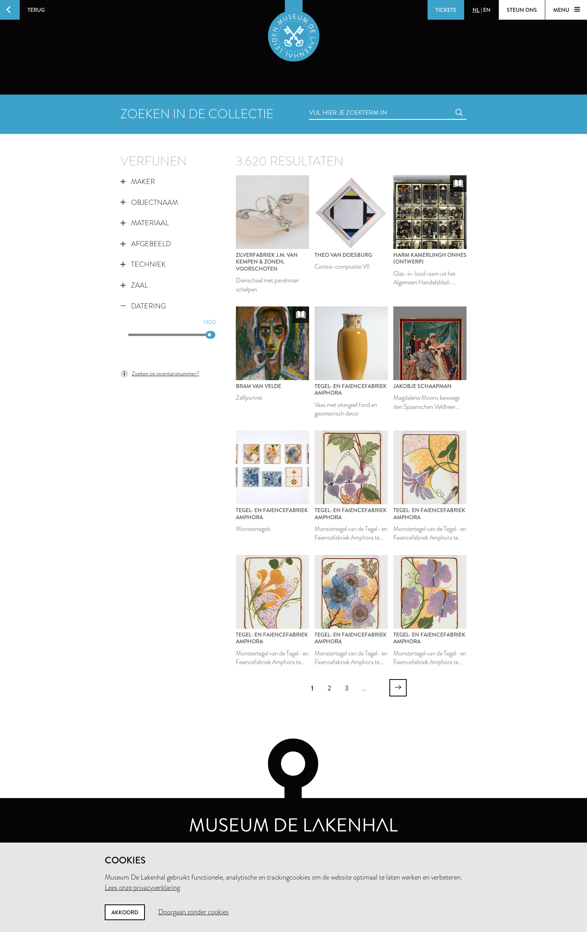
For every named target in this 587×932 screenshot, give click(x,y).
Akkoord (124, 912)
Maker (137, 181)
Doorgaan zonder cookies (193, 912)
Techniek (143, 264)
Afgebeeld (145, 244)
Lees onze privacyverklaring (142, 887)
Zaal (134, 285)
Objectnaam (149, 202)
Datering (143, 306)
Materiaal (144, 223)
